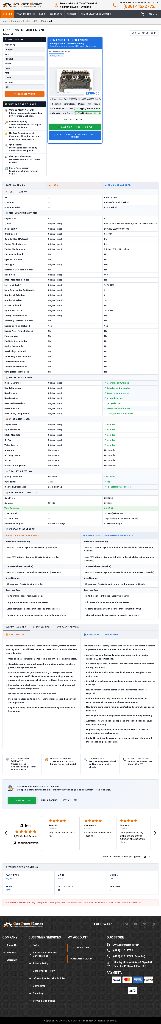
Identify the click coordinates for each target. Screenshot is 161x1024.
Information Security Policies (46, 978)
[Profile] (153, 14)
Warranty (9, 960)
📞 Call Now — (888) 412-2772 (74, 127)
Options (9, 82)
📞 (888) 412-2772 (21, 800)
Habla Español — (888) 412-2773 (59, 800)
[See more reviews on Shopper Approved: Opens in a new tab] (122, 856)
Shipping (35, 993)
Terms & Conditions (41, 1000)
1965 (8, 890)
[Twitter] (126, 924)
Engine (9, 878)
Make (7, 54)
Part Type (10, 45)
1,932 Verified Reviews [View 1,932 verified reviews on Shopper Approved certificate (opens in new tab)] (25, 836)
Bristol (60, 878)
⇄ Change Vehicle (144, 33)
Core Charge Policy (41, 970)
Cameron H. (90, 825)
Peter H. (53, 825)
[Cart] (142, 14)
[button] (6, 833)
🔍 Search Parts (24, 94)
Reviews (9, 952)
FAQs (33, 945)
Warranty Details (68, 627)
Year (7, 73)
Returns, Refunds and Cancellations (42, 954)
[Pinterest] (144, 924)
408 (111, 878)
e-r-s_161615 (56, 55)
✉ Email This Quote (75, 119)
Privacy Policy (38, 963)
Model (8, 64)
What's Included (16, 627)
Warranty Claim (81, 958)
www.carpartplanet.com (126, 944)
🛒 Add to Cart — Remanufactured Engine (75, 135)
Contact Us (36, 985)
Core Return (81, 947)
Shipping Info (41, 627)
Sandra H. (125, 825)
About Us (9, 945)
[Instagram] (153, 924)
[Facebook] (118, 924)
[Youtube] (135, 924)
